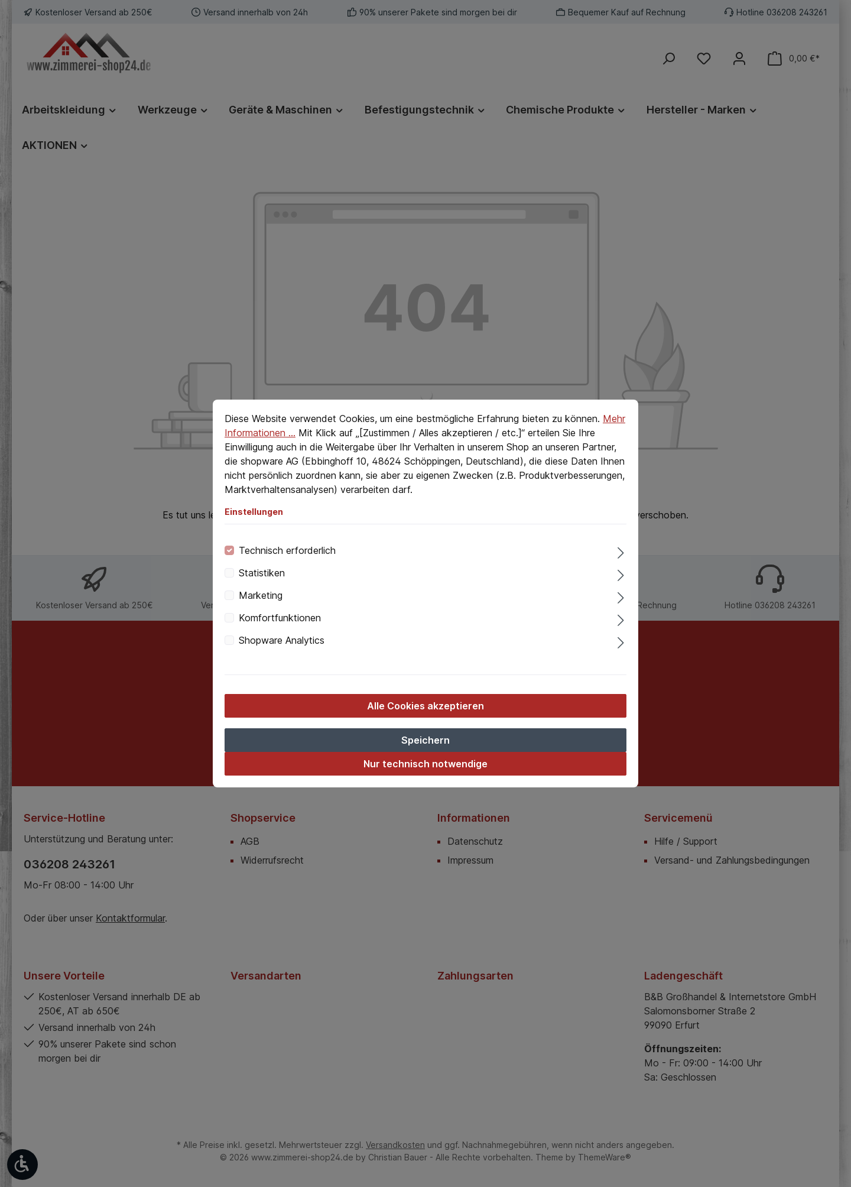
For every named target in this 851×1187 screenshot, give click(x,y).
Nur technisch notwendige (425, 764)
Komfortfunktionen (280, 618)
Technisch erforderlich (287, 550)
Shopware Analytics (281, 640)
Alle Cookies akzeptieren (425, 706)
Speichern (425, 740)
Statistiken (262, 573)
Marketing (260, 595)
